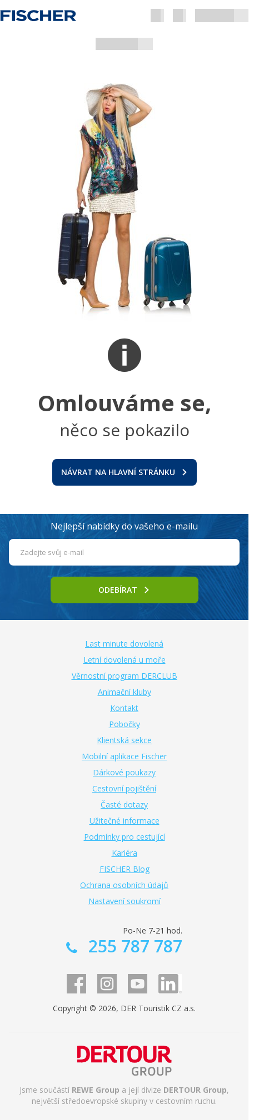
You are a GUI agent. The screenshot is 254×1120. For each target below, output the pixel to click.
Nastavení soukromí (124, 901)
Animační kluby (124, 692)
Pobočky (124, 724)
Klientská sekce (124, 740)
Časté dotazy (124, 804)
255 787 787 (133, 946)
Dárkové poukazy (124, 772)
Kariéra (124, 852)
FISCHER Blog (124, 869)
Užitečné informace (124, 820)
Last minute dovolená (124, 643)
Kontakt (124, 708)
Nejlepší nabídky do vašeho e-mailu (124, 526)
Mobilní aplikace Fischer (124, 756)
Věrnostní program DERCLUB (124, 675)
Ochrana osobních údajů (124, 885)
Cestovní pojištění (124, 788)
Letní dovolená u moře (124, 659)
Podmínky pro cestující (124, 836)
